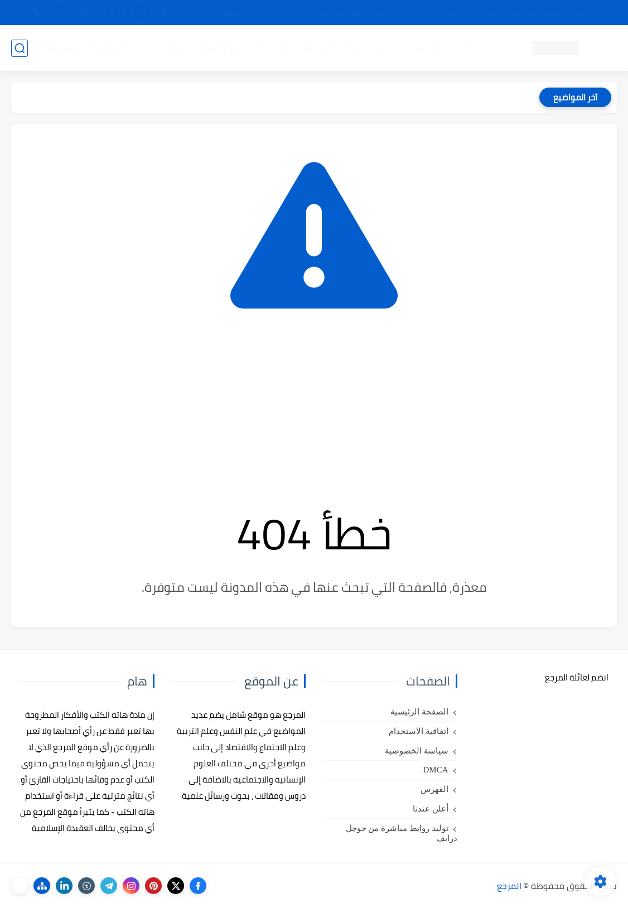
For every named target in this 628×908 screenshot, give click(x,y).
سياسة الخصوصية (416, 750)
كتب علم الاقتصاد (229, 48)
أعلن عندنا (430, 808)
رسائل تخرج (167, 48)
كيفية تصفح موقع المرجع (519, 13)
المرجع (509, 885)
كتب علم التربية (375, 48)
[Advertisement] (314, 408)
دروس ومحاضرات (48, 48)
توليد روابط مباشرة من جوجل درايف (401, 833)
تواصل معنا (594, 13)
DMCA (435, 769)
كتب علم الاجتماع (304, 48)
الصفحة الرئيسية (419, 711)
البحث (454, 13)
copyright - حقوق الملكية (264, 13)
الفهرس (434, 789)
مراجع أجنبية (114, 48)
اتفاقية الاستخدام (418, 731)
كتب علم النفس (444, 48)
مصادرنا (418, 13)
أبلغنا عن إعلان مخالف (356, 13)
